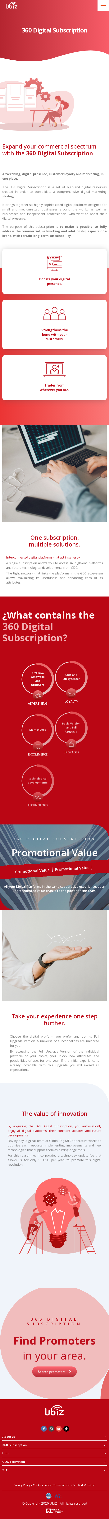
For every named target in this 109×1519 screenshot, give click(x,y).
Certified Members (83, 1485)
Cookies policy (42, 1485)
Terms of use (61, 1485)
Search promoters (54, 1381)
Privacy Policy (22, 1485)
